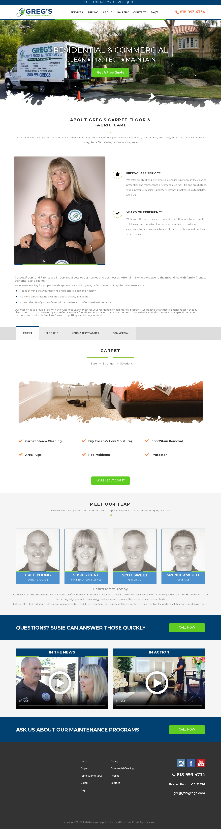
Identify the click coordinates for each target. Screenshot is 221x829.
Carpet (27, 333)
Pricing (93, 12)
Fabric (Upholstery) (91, 776)
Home (84, 761)
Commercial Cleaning (122, 768)
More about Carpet (110, 480)
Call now (187, 627)
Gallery (123, 12)
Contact (139, 12)
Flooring (52, 333)
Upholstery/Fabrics (85, 333)
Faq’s (154, 12)
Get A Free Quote (110, 73)
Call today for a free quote (111, 2)
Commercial (121, 333)
